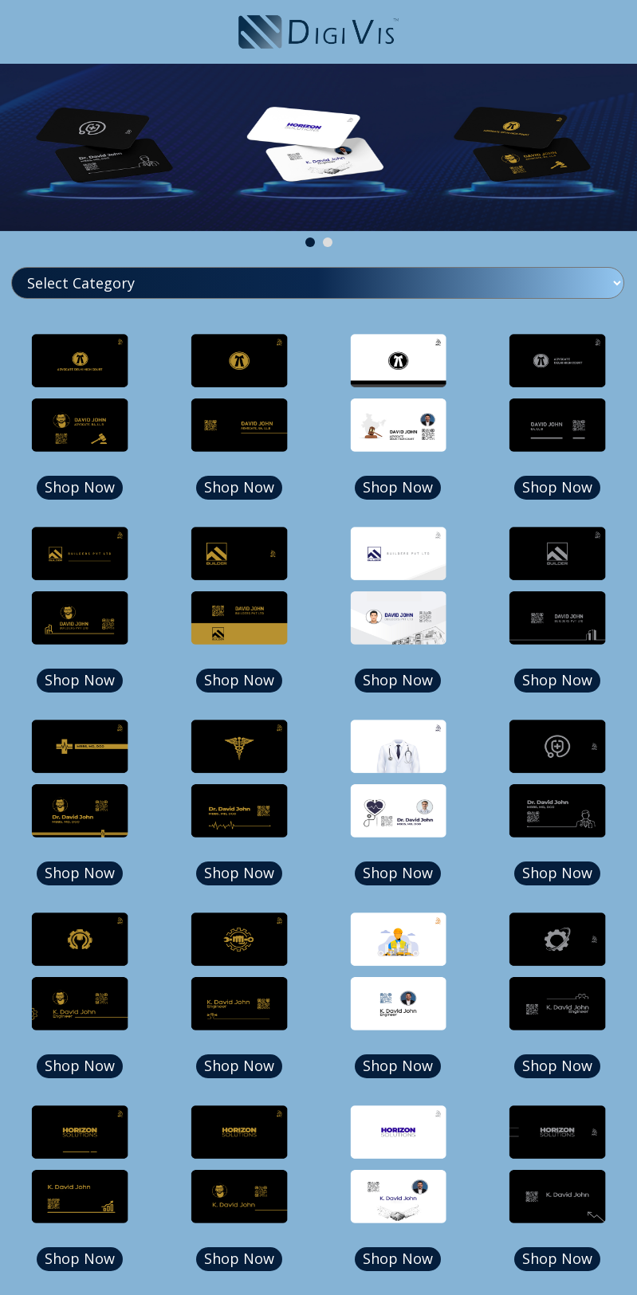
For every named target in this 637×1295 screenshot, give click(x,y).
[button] (310, 242)
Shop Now (80, 486)
